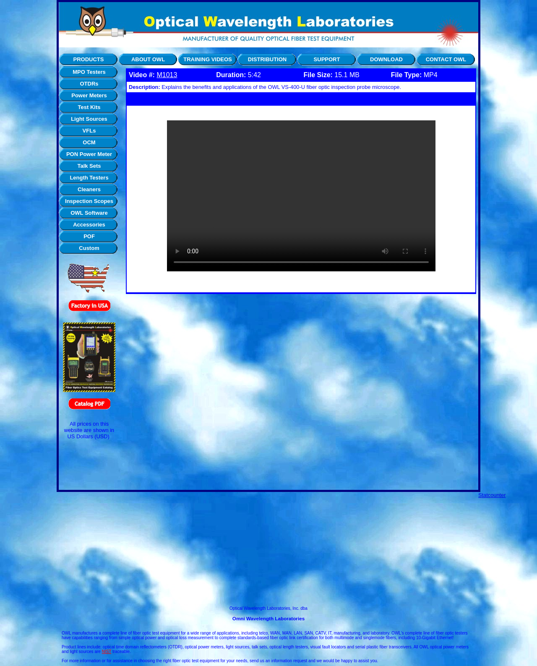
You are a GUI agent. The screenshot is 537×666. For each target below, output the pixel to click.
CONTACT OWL (446, 59)
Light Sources (89, 119)
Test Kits (89, 107)
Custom (89, 248)
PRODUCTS (88, 59)
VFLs (89, 130)
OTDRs (89, 84)
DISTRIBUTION (267, 59)
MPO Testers (89, 72)
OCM (89, 142)
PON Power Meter (89, 154)
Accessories (89, 224)
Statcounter (492, 495)
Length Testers (89, 177)
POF (89, 236)
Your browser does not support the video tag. (301, 195)
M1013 (166, 74)
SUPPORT (327, 59)
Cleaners (89, 189)
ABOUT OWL (148, 59)
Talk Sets (89, 166)
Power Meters (89, 95)
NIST (107, 651)
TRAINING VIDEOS (207, 59)
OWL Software (89, 213)
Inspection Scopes (89, 201)
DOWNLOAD (386, 59)
